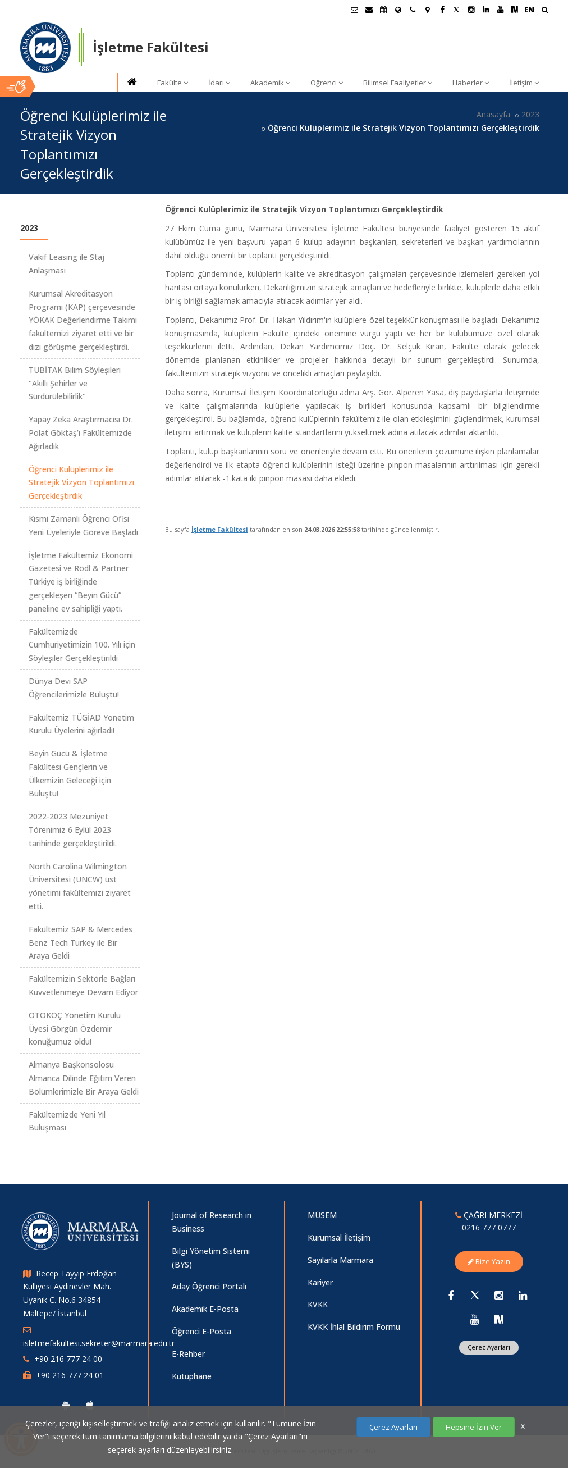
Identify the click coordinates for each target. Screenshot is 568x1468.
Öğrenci (326, 82)
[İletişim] (412, 9)
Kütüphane (192, 1376)
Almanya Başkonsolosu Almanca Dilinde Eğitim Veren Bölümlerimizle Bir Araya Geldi (84, 1078)
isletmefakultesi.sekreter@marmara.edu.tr (99, 1343)
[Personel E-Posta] (368, 9)
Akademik (270, 82)
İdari (219, 82)
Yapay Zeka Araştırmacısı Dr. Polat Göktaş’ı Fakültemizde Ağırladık (81, 433)
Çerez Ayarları (489, 1347)
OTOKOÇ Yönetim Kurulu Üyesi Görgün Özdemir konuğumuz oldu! (75, 1028)
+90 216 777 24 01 (70, 1375)
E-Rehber (188, 1353)
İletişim (524, 82)
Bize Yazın (489, 1261)
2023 (530, 114)
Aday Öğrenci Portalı (209, 1286)
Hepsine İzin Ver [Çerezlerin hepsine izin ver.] (474, 1427)
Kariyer (320, 1282)
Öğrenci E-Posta (201, 1331)
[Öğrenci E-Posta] (354, 9)
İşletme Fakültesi (219, 529)
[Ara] (544, 11)
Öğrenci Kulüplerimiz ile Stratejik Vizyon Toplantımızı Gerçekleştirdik (81, 483)
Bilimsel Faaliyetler (397, 82)
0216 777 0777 (489, 1227)
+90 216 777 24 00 (68, 1358)
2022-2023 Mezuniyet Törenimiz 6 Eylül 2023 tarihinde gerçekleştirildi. (73, 830)
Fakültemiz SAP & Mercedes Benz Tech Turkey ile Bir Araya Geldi (80, 942)
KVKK (318, 1304)
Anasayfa (493, 114)
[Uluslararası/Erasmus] (398, 9)
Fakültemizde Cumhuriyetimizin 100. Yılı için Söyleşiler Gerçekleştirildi (82, 645)
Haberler (470, 82)
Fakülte (172, 82)
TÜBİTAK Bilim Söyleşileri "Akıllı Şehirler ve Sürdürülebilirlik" (75, 383)
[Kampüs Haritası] (427, 9)
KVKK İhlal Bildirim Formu (354, 1326)
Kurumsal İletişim (339, 1237)
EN (529, 9)
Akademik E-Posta (205, 1308)
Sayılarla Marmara (340, 1260)
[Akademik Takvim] (383, 9)
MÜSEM (322, 1215)
